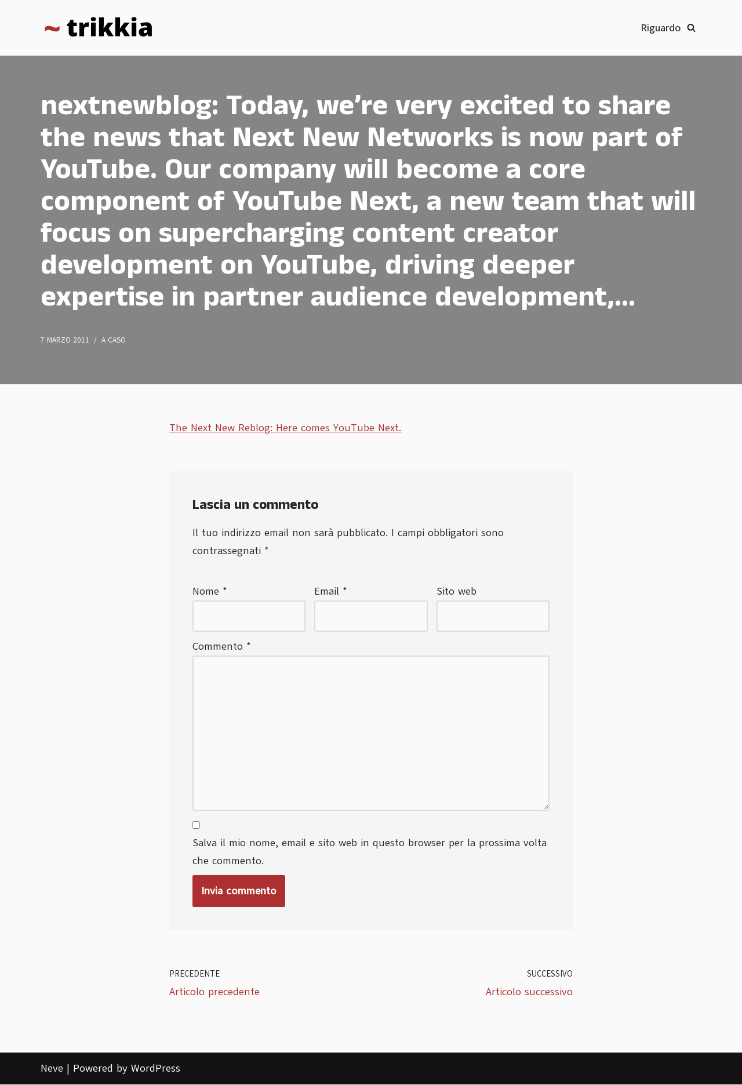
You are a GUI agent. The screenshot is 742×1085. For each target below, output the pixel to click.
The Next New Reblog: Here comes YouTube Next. (285, 428)
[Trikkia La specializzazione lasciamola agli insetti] (99, 27)
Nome (209, 591)
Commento (221, 647)
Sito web (457, 591)
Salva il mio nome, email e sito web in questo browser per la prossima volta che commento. (369, 853)
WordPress (155, 1069)
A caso (113, 340)
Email (330, 591)
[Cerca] (691, 27)
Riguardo (661, 28)
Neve (52, 1069)
